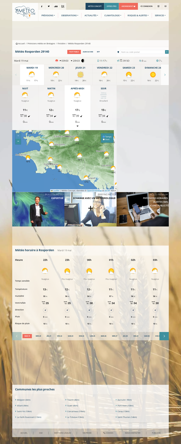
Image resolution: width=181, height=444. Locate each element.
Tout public (74, 52)
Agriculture (88, 52)
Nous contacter (132, 433)
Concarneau (75, 411)
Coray (122, 411)
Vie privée (87, 433)
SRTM (107, 190)
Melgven (22, 400)
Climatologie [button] (112, 15)
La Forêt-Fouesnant (28, 417)
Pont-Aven (124, 405)
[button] (80, 157)
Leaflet (55, 190)
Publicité (156, 433)
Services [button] (159, 15)
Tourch (72, 400)
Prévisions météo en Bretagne (41, 43)
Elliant (21, 405)
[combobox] (144, 52)
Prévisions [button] (47, 15)
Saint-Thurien (126, 417)
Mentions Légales (62, 433)
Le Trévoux (74, 417)
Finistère (62, 43)
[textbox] (144, 52)
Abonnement (128, 6)
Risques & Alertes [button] (137, 15)
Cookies (108, 433)
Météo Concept (95, 6)
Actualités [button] (90, 15)
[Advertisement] (90, 30)
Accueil (20, 43)
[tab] (27, 336)
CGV (41, 433)
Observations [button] (69, 15)
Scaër (71, 405)
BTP (98, 52)
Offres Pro (111, 6)
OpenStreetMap (94, 190)
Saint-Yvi (23, 411)
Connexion (146, 6)
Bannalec (124, 400)
